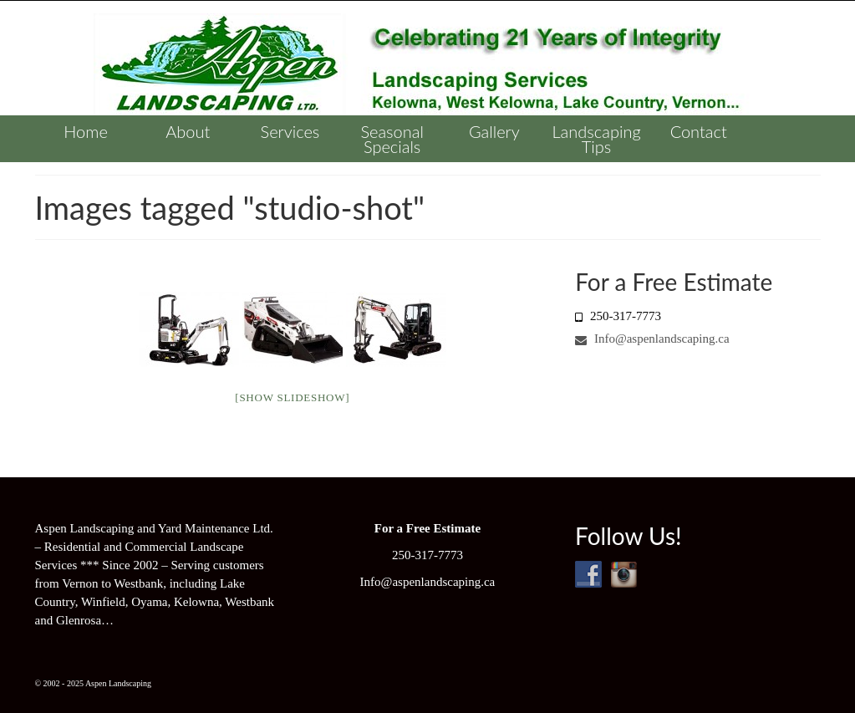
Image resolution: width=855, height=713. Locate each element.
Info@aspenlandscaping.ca (652, 338)
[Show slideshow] (292, 397)
